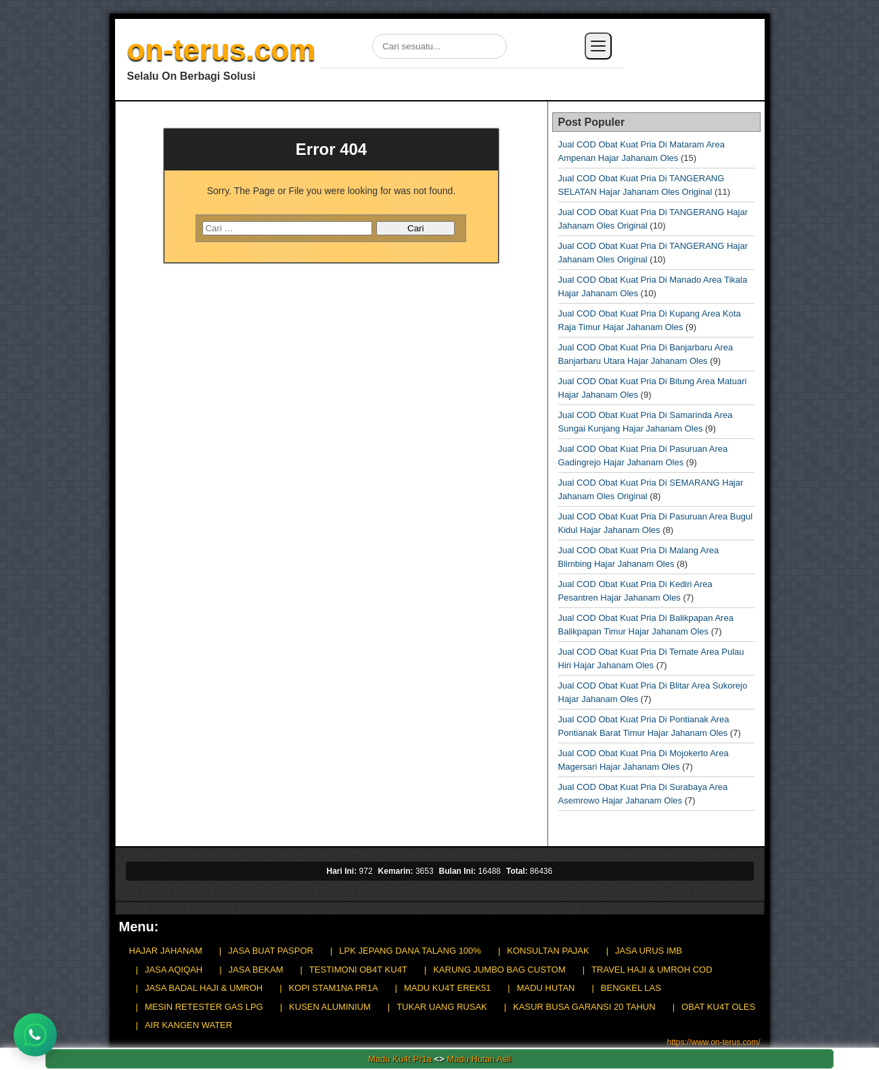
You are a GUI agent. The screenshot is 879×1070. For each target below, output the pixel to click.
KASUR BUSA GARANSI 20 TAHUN (584, 1007)
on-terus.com (221, 49)
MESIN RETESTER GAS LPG (204, 1007)
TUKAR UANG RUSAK (442, 1007)
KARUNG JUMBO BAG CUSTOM (499, 969)
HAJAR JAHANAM (165, 951)
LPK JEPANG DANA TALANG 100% (410, 951)
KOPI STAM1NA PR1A (333, 988)
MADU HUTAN (546, 988)
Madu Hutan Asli (479, 1059)
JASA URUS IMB (648, 951)
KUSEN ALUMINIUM (330, 1007)
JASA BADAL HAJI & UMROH (204, 988)
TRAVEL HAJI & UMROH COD (651, 969)
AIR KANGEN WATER (188, 1025)
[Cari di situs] (439, 46)
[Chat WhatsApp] (35, 1034)
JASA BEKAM (256, 969)
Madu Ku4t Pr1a (400, 1059)
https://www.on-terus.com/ (713, 1042)
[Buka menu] (598, 46)
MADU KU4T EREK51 (447, 988)
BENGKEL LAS (631, 988)
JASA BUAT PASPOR (270, 951)
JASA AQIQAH (173, 969)
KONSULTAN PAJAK (548, 951)
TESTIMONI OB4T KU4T (358, 969)
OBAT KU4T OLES (718, 1007)
